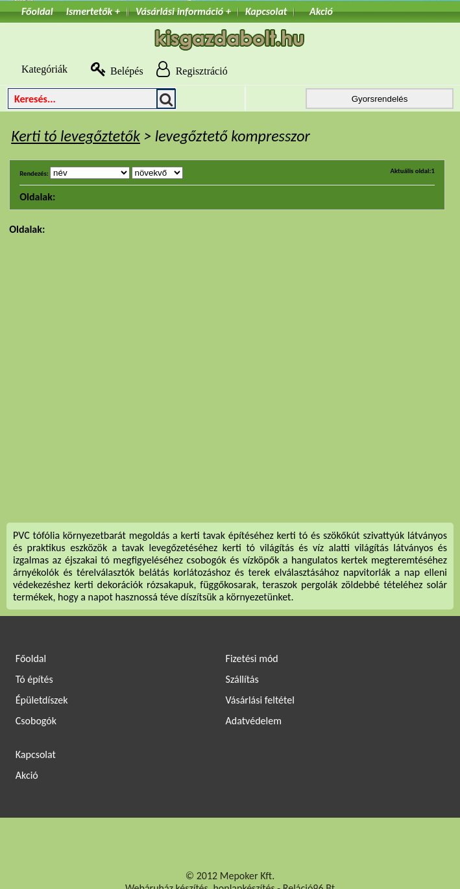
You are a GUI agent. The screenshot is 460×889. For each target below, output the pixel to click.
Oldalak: (37, 197)
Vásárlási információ (179, 11)
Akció (321, 11)
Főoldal (37, 11)
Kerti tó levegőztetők (75, 135)
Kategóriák (36, 69)
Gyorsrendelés (380, 99)
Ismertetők (89, 11)
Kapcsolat (266, 11)
